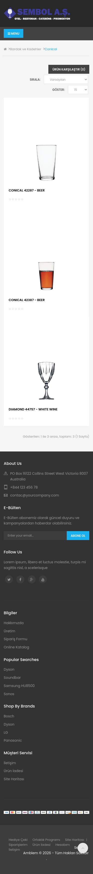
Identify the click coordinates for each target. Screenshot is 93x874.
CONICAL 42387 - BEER (27, 300)
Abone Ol (78, 536)
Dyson (9, 669)
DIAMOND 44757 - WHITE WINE (33, 409)
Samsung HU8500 (19, 685)
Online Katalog (16, 647)
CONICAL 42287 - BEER (27, 190)
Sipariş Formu (15, 639)
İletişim (10, 762)
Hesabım (63, 844)
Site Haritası (14, 779)
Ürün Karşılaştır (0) (68, 69)
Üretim (9, 631)
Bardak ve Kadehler (25, 49)
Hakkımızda (14, 622)
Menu (13, 33)
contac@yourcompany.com (34, 495)
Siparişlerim (18, 844)
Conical (51, 49)
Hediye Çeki (18, 839)
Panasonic (13, 740)
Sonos (9, 693)
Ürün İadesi (13, 770)
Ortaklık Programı (46, 839)
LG (6, 732)
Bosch (9, 716)
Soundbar (12, 677)
